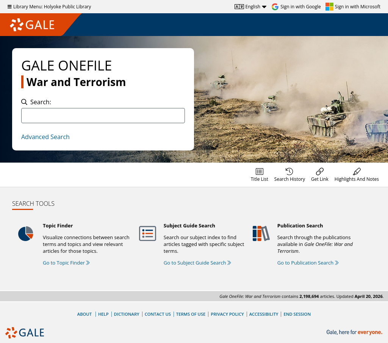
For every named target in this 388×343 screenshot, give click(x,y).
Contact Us (158, 314)
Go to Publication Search (308, 262)
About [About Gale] (84, 314)
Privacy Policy (227, 314)
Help (103, 314)
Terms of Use (190, 314)
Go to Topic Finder (66, 262)
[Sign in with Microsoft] (352, 6)
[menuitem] (259, 175)
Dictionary (126, 314)
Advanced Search (45, 137)
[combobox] (103, 115)
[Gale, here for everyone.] (355, 332)
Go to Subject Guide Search (197, 262)
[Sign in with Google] (296, 6)
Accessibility (263, 314)
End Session (297, 314)
